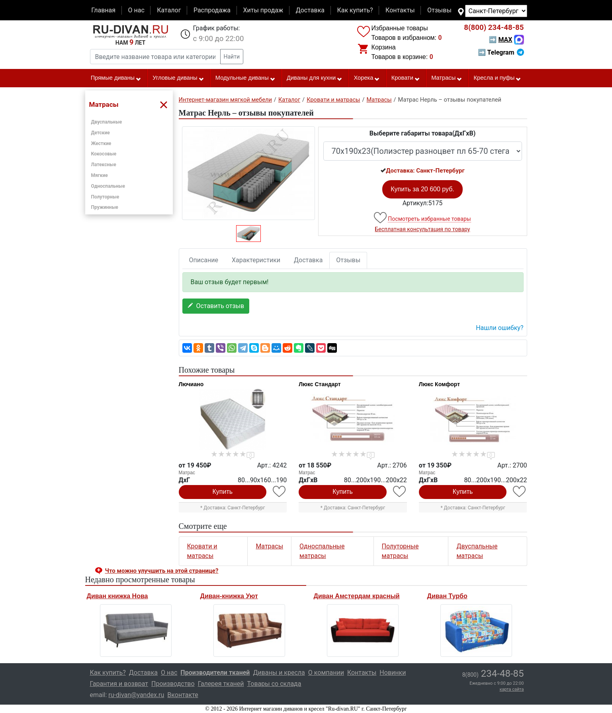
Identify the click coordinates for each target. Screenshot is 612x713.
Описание (204, 260)
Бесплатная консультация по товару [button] (422, 229)
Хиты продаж (263, 10)
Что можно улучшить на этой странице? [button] (162, 570)
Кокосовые (104, 154)
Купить (223, 491)
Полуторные (105, 197)
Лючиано (191, 384)
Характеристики (256, 260)
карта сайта (512, 689)
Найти (232, 56)
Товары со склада (274, 683)
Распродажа (212, 10)
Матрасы (446, 78)
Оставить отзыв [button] (216, 306)
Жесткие (101, 143)
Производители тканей (215, 672)
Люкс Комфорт (439, 384)
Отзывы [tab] (348, 260)
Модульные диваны (245, 78)
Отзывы (439, 10)
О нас (136, 10)
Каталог (169, 10)
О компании (326, 672)
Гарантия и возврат (119, 683)
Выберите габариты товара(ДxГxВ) (423, 133)
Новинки (392, 672)
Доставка (310, 10)
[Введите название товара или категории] (155, 56)
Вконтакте (182, 695)
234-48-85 (494, 27)
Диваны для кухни (314, 78)
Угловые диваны (178, 78)
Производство (173, 683)
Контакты (400, 10)
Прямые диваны (116, 78)
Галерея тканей (221, 683)
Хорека (367, 78)
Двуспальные (106, 122)
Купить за (422, 189)
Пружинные (104, 207)
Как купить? (355, 10)
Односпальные (108, 186)
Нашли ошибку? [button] (499, 328)
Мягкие (99, 175)
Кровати (405, 78)
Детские (100, 133)
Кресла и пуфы (497, 78)
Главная (103, 10)
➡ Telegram (501, 52)
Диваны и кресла (279, 672)
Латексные (103, 164)
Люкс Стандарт (319, 384)
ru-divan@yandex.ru (136, 695)
